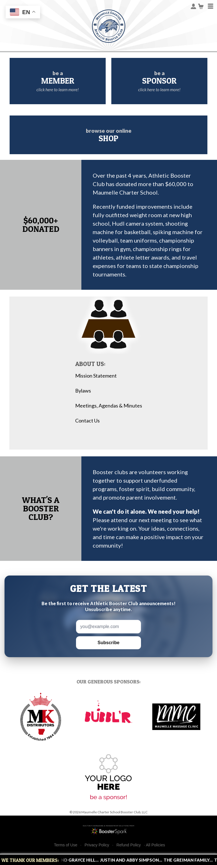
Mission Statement (96, 376)
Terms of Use (65, 845)
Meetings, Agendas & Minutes (108, 406)
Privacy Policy (96, 845)
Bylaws (83, 391)
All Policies (155, 845)
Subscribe (108, 642)
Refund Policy (128, 845)
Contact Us (87, 421)
